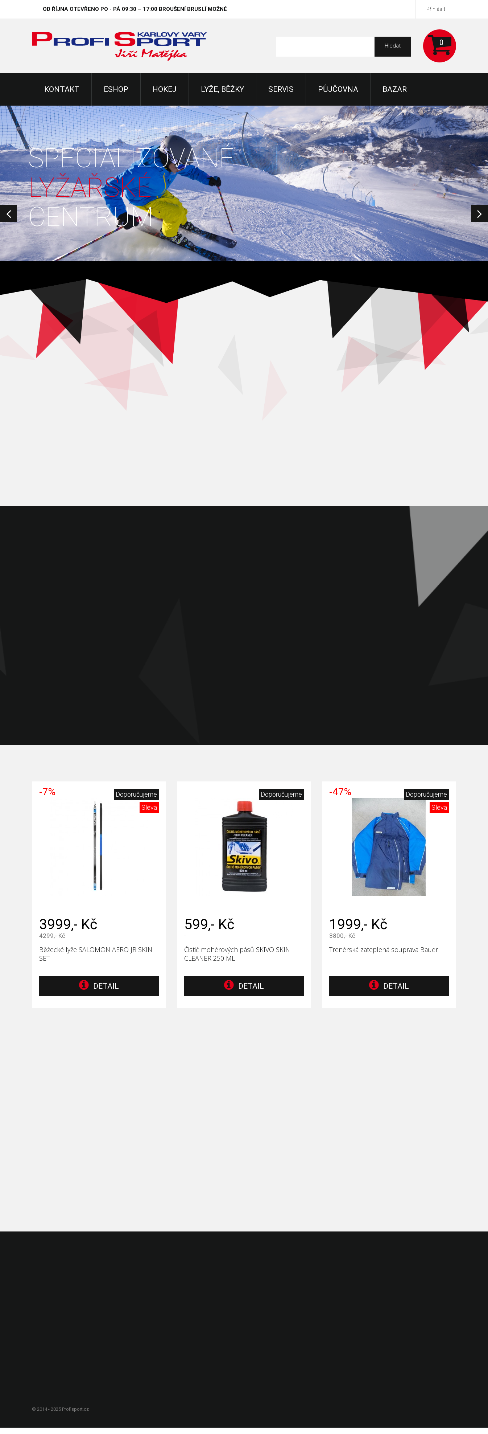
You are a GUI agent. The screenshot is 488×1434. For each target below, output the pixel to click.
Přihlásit (435, 9)
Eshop (116, 89)
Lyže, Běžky (222, 89)
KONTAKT (61, 89)
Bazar (394, 89)
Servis (281, 89)
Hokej (165, 89)
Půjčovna (338, 89)
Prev (8, 213)
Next (479, 213)
